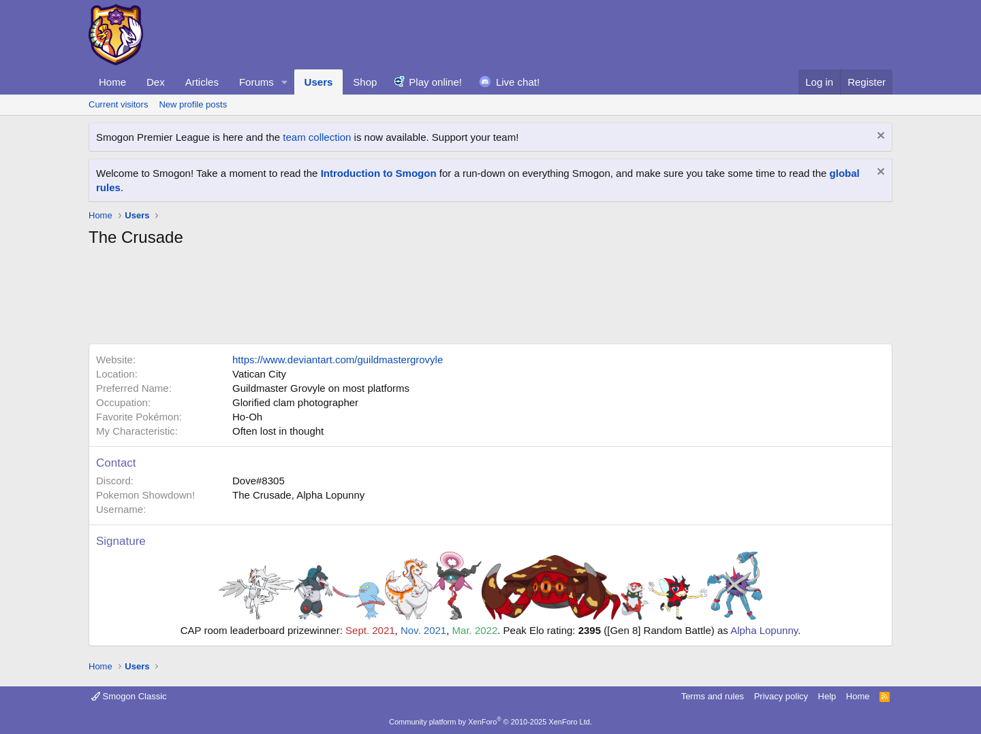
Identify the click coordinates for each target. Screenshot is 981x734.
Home (112, 82)
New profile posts (193, 104)
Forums (256, 82)
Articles (202, 82)
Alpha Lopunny (764, 630)
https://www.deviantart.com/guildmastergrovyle (337, 359)
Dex (155, 82)
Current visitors (118, 104)
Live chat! (518, 82)
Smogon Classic (129, 696)
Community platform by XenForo (490, 722)
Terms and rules (712, 696)
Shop (365, 82)
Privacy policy (781, 696)
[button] (284, 82)
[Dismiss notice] (879, 137)
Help (827, 696)
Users (319, 82)
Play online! (435, 82)
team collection (317, 137)
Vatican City (259, 374)
